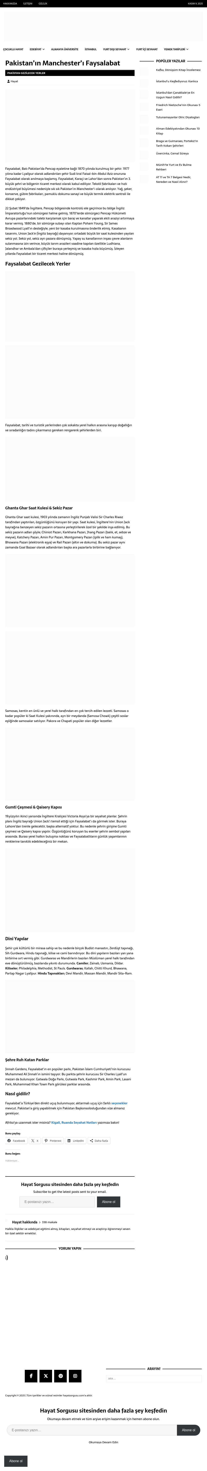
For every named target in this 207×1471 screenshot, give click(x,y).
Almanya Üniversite (64, 49)
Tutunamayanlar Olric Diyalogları (178, 117)
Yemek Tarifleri (174, 49)
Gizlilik (43, 3)
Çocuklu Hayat (13, 49)
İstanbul (91, 49)
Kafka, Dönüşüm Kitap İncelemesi (178, 70)
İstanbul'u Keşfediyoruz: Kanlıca (177, 81)
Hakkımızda (10, 3)
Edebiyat (35, 49)
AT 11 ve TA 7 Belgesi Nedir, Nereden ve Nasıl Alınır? (173, 179)
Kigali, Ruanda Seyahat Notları (74, 1122)
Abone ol (108, 1202)
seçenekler (119, 1103)
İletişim (27, 3)
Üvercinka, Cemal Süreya (172, 153)
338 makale (49, 1222)
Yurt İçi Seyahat (146, 49)
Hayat (14, 81)
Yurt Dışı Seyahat (114, 49)
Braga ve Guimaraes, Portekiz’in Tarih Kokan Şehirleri (177, 143)
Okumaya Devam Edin (103, 1442)
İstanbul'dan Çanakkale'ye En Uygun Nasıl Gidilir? (175, 95)
